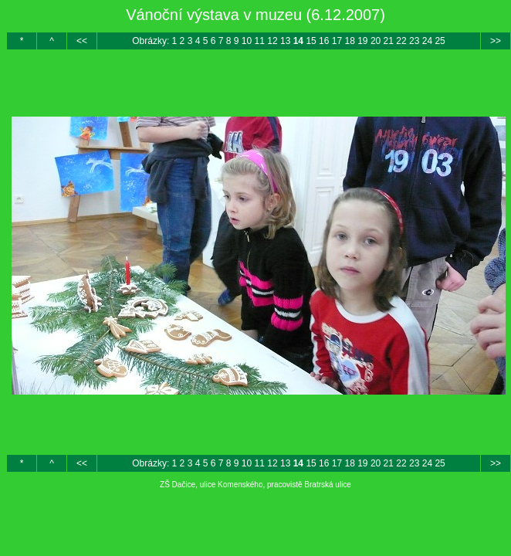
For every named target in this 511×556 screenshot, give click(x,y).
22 (401, 41)
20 (376, 41)
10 (247, 41)
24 (427, 41)
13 (285, 41)
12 (272, 41)
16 (324, 41)
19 (362, 41)
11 (260, 41)
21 (389, 41)
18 (349, 41)
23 (414, 41)
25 (440, 41)
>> (495, 41)
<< (81, 41)
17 (337, 41)
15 (311, 41)
